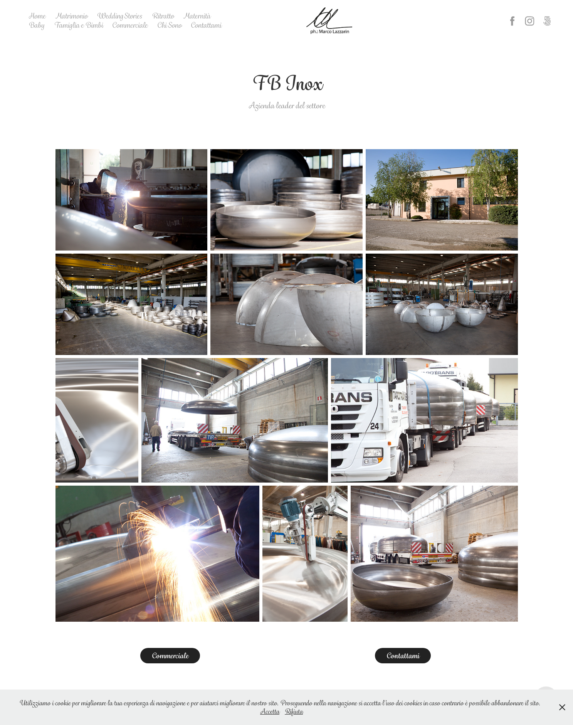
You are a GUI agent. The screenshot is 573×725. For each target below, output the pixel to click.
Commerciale (130, 25)
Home (37, 16)
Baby (36, 25)
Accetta (269, 711)
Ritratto (163, 16)
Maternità (196, 16)
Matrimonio (71, 16)
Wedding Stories (119, 16)
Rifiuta (294, 711)
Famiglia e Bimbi (78, 25)
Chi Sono (169, 25)
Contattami (206, 25)
